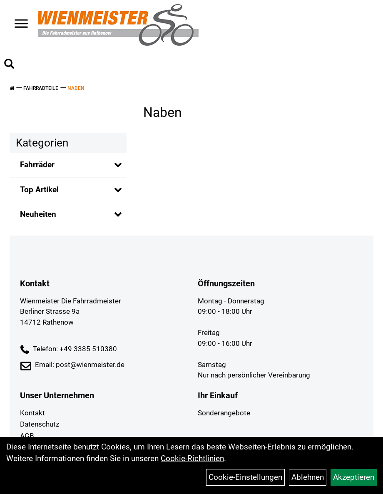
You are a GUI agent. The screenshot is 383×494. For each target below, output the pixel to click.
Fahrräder (37, 164)
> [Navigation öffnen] (18, 24)
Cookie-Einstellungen (245, 477)
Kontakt (32, 413)
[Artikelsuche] (9, 65)
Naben (76, 88)
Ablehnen (307, 477)
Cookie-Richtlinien (192, 458)
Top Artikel (39, 189)
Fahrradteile (40, 88)
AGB (27, 436)
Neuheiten (38, 214)
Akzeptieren (353, 477)
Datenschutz (39, 424)
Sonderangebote (224, 413)
